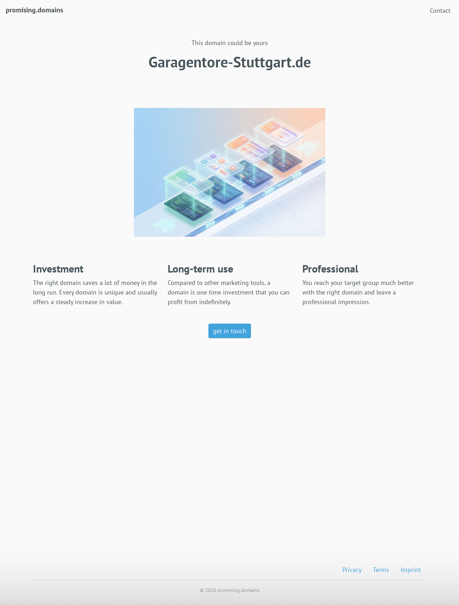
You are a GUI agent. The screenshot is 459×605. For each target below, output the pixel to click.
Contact (440, 10)
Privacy (352, 570)
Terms (381, 570)
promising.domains (34, 9)
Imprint (411, 570)
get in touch (229, 331)
